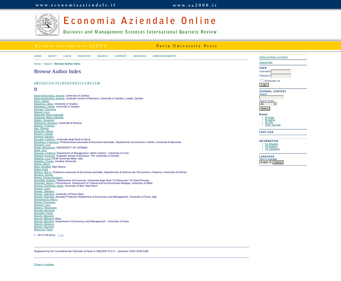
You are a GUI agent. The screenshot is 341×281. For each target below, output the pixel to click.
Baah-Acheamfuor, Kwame (49, 95)
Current (120, 56)
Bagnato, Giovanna (45, 109)
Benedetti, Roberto (44, 180)
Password (264, 75)
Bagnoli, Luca (42, 112)
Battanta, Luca (42, 158)
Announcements (164, 56)
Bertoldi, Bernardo (44, 210)
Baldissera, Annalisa (45, 123)
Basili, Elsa (40, 150)
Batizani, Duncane (44, 155)
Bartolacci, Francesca (46, 142)
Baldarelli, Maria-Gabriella (49, 117)
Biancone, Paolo (43, 229)
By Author (270, 120)
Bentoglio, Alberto (44, 183)
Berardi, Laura (42, 188)
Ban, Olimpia (41, 128)
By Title (269, 122)
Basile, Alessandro (44, 147)
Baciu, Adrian (41, 101)
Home (38, 56)
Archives (139, 56)
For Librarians (272, 149)
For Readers (271, 144)
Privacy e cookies (44, 264)
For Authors (271, 146)
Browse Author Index (67, 63)
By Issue (269, 117)
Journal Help (265, 62)
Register (84, 56)
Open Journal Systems (273, 57)
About (52, 56)
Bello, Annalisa (42, 166)
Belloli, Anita (41, 169)
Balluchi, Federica (44, 125)
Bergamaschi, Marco (46, 199)
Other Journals (273, 125)
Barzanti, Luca (42, 144)
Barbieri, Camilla (43, 134)
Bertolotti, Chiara (43, 213)
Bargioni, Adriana (44, 136)
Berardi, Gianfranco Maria (48, 185)
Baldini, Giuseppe (44, 120)
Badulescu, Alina (43, 103)
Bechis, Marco (42, 164)
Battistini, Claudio (44, 161)
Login (67, 56)
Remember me (272, 81)
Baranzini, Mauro (44, 131)
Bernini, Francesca (44, 202)
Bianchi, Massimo (44, 216)
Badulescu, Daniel (44, 106)
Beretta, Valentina (44, 191)
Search (102, 56)
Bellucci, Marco (43, 172)
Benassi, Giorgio (43, 175)
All (98, 83)
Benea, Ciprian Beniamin (48, 177)
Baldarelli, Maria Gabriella (48, 114)
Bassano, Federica (44, 153)
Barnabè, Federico (44, 139)
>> (61, 235)
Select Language (268, 159)
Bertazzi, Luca (42, 205)
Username (264, 71)
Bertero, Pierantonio (45, 207)
